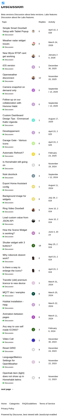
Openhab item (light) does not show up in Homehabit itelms (13, 376)
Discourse (17, 414)
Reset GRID (9, 348)
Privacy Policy (7, 408)
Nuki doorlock (10, 174)
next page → (7, 389)
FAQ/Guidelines (29, 403)
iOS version (9, 65)
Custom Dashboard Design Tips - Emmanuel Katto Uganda (16, 118)
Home (4, 403)
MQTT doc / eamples (14, 292)
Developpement (11, 131)
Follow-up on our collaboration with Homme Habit (12, 103)
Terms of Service (47, 403)
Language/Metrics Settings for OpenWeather (12, 360)
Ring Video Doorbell (13, 208)
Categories (14, 403)
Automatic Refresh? (13, 152)
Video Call (8, 338)
